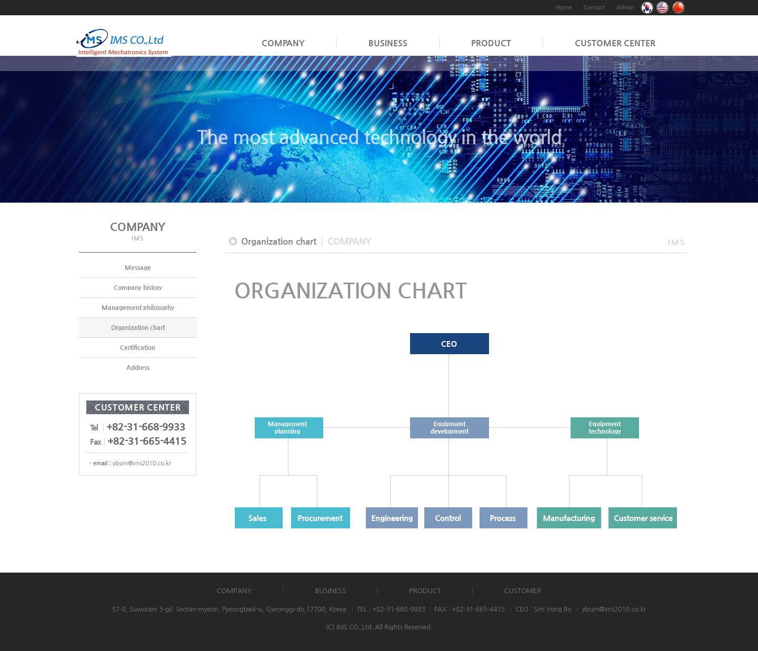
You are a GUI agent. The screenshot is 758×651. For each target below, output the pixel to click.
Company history (138, 287)
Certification (137, 347)
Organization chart (138, 327)
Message (138, 267)
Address (137, 367)
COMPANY (283, 43)
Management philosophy (138, 307)
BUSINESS (387, 43)
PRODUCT (491, 43)
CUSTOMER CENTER (615, 43)
